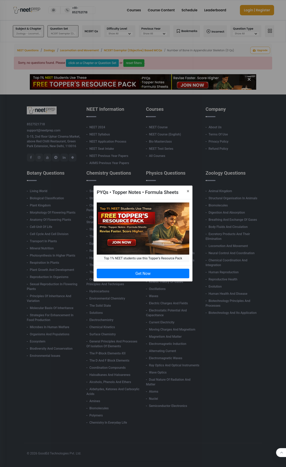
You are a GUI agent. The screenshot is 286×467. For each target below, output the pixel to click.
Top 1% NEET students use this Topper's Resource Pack (143, 258)
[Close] (188, 191)
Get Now (143, 273)
